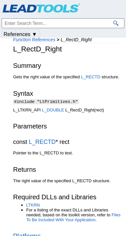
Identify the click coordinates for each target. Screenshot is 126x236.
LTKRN (33, 205)
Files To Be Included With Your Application (73, 218)
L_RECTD (90, 76)
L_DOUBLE (53, 110)
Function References (34, 39)
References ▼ (20, 34)
